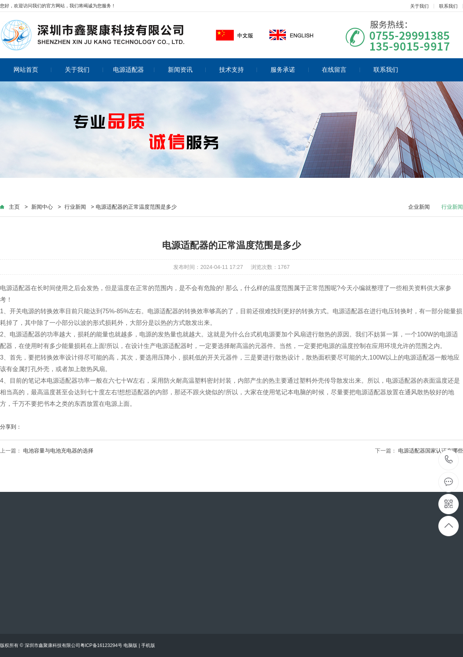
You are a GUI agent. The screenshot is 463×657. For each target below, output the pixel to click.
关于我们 (419, 6)
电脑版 (130, 645)
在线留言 (341, 69)
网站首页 (33, 69)
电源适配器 (133, 69)
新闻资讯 (187, 69)
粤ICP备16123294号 (101, 645)
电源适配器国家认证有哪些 (430, 451)
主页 (14, 207)
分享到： (11, 427)
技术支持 (238, 69)
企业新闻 (419, 207)
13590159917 (449, 460)
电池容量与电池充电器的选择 (58, 451)
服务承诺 (289, 69)
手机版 (148, 645)
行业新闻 (75, 207)
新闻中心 (42, 207)
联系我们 (448, 6)
